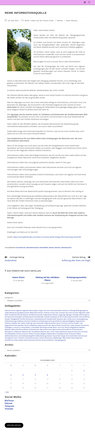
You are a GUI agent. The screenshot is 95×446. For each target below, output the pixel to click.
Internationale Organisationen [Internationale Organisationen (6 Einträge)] (44, 323)
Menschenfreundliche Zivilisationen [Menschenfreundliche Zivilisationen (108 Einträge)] (25, 329)
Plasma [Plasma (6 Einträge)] (19, 334)
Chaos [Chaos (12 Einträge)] (52, 313)
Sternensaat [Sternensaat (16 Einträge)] (82, 336)
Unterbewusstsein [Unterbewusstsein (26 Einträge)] (32, 338)
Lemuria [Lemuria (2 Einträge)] (16, 327)
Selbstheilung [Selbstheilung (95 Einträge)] (41, 336)
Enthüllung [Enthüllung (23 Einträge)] (27, 317)
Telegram (9, 406)
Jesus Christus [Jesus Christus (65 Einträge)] (62, 323)
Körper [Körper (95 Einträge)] (77, 325)
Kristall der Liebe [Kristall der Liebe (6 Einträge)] (67, 325)
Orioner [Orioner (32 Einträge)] (85, 332)
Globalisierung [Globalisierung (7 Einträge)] (10, 321)
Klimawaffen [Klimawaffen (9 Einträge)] (19, 325)
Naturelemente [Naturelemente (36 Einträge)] (61, 332)
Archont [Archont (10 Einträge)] (47, 310)
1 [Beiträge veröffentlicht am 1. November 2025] (71, 371)
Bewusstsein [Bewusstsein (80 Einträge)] (25, 313)
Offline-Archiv (14, 425)
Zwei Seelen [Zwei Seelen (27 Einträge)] (19, 340)
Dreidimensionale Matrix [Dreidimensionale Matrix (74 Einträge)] (18, 315)
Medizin (57, 247)
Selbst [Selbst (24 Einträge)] (78, 334)
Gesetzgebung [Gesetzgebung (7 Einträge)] (82, 319)
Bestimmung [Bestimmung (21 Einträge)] (14, 313)
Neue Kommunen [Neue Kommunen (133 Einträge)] (74, 332)
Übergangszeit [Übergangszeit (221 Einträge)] (60, 340)
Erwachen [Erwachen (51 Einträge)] (74, 317)
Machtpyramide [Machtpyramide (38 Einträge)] (46, 327)
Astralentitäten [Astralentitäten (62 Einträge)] (56, 310)
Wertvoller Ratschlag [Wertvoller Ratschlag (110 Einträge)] (70, 338)
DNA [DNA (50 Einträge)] (6, 315)
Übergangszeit (66, 247)
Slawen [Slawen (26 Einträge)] (49, 336)
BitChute (9, 401)
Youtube (9, 409)
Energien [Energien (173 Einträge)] (18, 317)
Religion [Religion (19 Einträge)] (43, 334)
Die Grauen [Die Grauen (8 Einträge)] (73, 313)
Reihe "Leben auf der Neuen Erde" (39, 20)
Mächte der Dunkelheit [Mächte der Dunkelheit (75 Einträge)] (31, 332)
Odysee (8, 403)
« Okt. (7, 392)
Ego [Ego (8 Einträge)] (64, 315)
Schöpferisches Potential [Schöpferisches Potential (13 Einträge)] (66, 334)
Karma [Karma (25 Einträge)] (70, 323)
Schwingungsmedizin (77, 277)
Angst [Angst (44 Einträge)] (41, 310)
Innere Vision (18, 277)
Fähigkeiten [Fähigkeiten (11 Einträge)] (15, 319)
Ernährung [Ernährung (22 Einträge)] (66, 317)
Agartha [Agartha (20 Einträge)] (19, 310)
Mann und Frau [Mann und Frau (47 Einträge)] (59, 327)
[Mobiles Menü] (85, 2)
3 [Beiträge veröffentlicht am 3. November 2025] (10, 375)
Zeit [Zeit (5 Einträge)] (80, 338)
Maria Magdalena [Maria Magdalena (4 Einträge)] (72, 327)
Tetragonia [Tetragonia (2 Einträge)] (9, 338)
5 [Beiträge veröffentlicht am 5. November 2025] (35, 375)
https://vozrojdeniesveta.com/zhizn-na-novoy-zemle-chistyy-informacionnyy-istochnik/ (47, 237)
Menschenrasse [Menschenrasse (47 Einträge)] (46, 329)
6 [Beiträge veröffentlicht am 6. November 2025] (47, 375)
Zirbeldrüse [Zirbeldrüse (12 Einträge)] (9, 340)
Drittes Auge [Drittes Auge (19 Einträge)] (57, 315)
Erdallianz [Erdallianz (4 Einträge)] (54, 317)
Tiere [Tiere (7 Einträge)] (16, 338)
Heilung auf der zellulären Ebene (47, 278)
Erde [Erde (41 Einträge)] (60, 317)
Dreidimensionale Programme (37, 247)
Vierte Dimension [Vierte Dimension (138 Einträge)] (46, 338)
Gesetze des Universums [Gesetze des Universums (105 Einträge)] (66, 319)
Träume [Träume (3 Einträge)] (21, 338)
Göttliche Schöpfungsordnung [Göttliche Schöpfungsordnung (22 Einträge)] (42, 321)
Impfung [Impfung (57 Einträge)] (29, 323)
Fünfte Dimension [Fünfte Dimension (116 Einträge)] (27, 319)
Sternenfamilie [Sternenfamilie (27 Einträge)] (71, 336)
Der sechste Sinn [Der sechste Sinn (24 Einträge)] (62, 313)
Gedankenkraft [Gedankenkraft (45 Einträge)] (40, 319)
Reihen (60, 20)
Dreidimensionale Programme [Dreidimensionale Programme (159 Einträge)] (40, 315)
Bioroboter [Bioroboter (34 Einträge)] (38, 313)
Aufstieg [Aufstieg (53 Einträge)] (72, 310)
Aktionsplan (20, 247)
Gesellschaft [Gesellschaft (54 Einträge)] (51, 319)
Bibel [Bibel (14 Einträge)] (32, 313)
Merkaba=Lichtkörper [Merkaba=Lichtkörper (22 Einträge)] (13, 332)
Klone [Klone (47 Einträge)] (27, 325)
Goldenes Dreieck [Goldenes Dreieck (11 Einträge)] (23, 321)
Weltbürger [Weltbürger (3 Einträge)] (57, 338)
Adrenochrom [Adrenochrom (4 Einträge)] (10, 310)
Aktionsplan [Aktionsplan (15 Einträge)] (33, 310)
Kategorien (9, 297)
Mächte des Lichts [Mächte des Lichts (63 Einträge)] (48, 332)
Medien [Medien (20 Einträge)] (82, 327)
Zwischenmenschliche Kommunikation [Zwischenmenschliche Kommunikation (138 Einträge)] (39, 340)
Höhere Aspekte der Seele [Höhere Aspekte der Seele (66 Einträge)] (15, 323)
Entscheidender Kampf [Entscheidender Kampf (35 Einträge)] (41, 317)
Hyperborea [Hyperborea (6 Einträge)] (80, 321)
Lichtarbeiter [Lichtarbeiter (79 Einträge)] (25, 327)
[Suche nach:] (88, 2)
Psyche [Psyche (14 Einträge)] (37, 334)
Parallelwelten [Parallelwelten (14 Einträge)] (10, 334)
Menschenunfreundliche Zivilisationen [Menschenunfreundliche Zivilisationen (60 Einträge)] (67, 329)
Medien (51, 247)
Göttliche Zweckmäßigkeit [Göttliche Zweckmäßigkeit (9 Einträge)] (65, 321)
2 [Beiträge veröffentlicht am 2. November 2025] (84, 371)
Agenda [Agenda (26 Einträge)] (26, 310)
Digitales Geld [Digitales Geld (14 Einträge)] (84, 313)
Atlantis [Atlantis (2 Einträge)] (65, 310)
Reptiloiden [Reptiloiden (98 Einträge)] (51, 334)
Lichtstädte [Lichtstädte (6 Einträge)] (35, 327)
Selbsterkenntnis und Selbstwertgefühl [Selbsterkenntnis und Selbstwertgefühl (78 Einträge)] (20, 336)
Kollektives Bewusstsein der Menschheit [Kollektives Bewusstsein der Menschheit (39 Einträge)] (45, 325)
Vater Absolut (72, 20)
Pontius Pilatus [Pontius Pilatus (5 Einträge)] (28, 334)
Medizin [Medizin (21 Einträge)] (8, 329)
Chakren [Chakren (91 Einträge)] (46, 313)
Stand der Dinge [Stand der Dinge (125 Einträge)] (59, 336)
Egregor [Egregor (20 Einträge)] (69, 315)
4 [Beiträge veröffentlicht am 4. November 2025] (23, 375)
